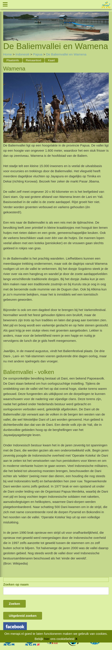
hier (47, 639)
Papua (37, 54)
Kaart (51, 60)
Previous (6, 21)
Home (7, 54)
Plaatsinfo (12, 60)
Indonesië (22, 54)
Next (105, 21)
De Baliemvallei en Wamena (66, 54)
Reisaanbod (33, 60)
